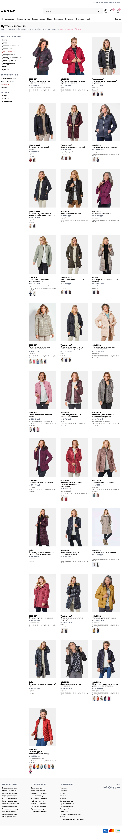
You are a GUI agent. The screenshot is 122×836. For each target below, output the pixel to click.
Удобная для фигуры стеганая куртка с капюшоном (73, 81)
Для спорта (58, 19)
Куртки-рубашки (8, 64)
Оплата (62, 793)
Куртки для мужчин (38, 804)
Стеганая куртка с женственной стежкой (105, 279)
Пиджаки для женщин (10, 804)
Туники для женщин (9, 814)
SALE (88, 19)
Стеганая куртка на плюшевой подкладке (104, 81)
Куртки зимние (7, 49)
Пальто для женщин (9, 801)
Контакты (63, 788)
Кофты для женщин (9, 796)
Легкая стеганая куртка (101, 212)
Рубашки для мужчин (39, 811)
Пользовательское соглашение (71, 819)
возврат (118, 2)
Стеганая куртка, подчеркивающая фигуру (39, 752)
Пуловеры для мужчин (39, 809)
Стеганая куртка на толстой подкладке (72, 618)
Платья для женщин (9, 806)
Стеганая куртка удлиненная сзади (72, 279)
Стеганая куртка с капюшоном (104, 146)
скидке (4, 87)
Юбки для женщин (9, 817)
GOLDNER (5, 99)
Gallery (3, 96)
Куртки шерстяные (8, 61)
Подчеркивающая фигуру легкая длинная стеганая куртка (105, 684)
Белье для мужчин (38, 788)
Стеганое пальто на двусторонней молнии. (42, 684)
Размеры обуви (65, 809)
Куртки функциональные (11, 58)
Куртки (4, 43)
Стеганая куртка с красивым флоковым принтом (103, 347)
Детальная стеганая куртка (103, 481)
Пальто (4, 67)
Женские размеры (66, 801)
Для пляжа (69, 19)
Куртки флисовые (8, 55)
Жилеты (4, 40)
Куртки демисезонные (10, 46)
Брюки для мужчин (38, 790)
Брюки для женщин (9, 790)
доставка (104, 2)
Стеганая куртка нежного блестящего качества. (71, 415)
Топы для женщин (8, 811)
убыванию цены (7, 81)
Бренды (118, 19)
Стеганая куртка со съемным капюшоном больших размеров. (42, 213)
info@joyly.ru (111, 787)
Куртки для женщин (9, 798)
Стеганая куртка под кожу (71, 212)
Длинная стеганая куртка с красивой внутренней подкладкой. (71, 483)
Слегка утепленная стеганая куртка (40, 415)
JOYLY (8, 11)
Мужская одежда (23, 19)
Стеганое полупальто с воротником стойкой (70, 552)
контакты (96, 2)
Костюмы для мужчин (39, 798)
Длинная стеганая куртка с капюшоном (71, 684)
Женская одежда (7, 19)
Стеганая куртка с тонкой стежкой (39, 147)
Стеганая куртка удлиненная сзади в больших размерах (72, 347)
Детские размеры (66, 806)
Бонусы (63, 796)
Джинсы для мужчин (38, 793)
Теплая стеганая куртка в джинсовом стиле (39, 279)
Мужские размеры (67, 804)
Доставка (63, 790)
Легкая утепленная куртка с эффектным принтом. (40, 81)
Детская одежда (38, 19)
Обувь (49, 19)
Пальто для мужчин (38, 806)
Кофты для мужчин (38, 801)
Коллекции (80, 19)
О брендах (64, 811)
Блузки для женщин (9, 788)
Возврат (63, 798)
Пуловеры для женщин (10, 809)
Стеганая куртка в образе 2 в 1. (73, 146)
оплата (111, 2)
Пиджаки (5, 70)
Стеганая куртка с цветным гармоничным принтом (103, 415)
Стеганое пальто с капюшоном (104, 551)
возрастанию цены (8, 78)
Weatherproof (6, 102)
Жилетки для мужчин (39, 796)
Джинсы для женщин (10, 793)
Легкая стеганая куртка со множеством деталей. (39, 347)
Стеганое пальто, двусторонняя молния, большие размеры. (41, 552)
